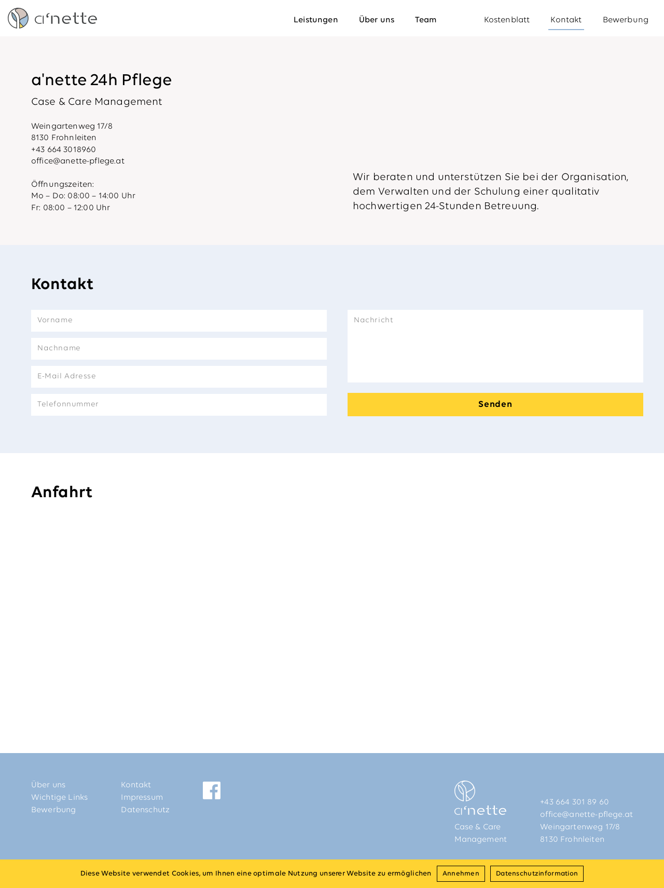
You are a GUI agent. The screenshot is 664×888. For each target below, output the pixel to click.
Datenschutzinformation (537, 873)
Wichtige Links (59, 798)
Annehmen (460, 873)
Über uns (376, 20)
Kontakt (566, 20)
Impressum (141, 798)
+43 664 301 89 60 (574, 802)
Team (426, 20)
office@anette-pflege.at (78, 161)
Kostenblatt (507, 20)
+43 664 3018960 (63, 150)
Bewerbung (625, 20)
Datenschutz (145, 810)
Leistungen (316, 20)
